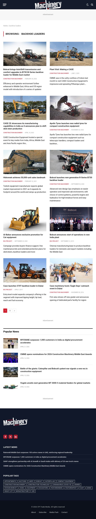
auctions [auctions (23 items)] (22, 481)
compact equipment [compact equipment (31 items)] (66, 481)
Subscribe (42, 512)
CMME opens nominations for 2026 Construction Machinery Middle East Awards (56, 354)
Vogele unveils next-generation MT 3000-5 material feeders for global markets (55, 383)
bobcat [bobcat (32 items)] (39, 481)
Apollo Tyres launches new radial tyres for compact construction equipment (68, 124)
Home (5, 26)
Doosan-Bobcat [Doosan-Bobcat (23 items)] (11, 488)
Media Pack (53, 512)
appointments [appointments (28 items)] (10, 481)
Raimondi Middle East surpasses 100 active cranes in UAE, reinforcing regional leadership (37, 452)
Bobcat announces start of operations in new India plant (70, 236)
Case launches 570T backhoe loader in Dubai (23, 286)
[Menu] (4, 5)
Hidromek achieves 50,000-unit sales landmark (24, 177)
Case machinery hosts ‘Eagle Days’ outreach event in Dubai (69, 287)
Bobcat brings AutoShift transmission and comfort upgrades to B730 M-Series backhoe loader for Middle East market (23, 72)
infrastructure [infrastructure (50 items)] (22, 491)
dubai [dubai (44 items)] (22, 488)
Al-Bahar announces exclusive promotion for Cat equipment (23, 236)
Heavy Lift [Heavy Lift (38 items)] (9, 491)
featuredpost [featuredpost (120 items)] (71, 488)
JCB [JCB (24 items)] (33, 491)
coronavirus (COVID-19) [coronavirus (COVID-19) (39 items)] (62, 484)
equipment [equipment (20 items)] (31, 488)
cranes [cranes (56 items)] (77, 484)
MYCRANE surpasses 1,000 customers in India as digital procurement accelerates (51, 341)
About (33, 512)
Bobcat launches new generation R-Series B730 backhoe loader (71, 178)
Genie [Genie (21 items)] (89, 488)
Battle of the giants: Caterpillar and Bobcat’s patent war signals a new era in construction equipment (54, 370)
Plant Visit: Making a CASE (62, 69)
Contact (64, 512)
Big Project (7, 241)
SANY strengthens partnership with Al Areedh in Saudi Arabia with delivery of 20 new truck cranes (40, 461)
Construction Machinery (13, 79)
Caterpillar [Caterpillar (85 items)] (50, 481)
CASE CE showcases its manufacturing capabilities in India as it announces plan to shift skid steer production (24, 126)
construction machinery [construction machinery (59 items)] (15, 484)
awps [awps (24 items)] (31, 481)
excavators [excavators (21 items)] (43, 488)
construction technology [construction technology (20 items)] (39, 484)
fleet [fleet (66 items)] (82, 488)
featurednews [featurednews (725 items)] (57, 488)
